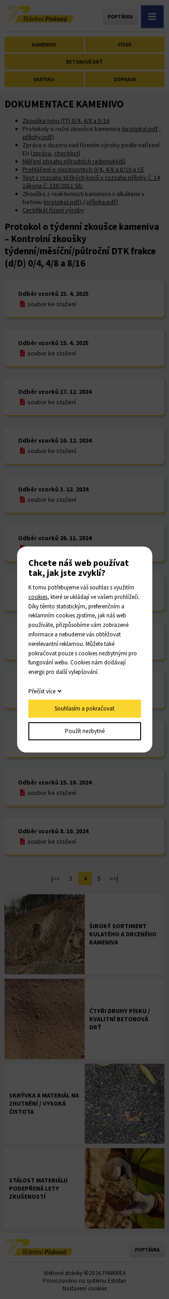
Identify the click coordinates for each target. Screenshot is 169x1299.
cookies (37, 597)
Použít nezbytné (85, 731)
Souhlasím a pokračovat (84, 708)
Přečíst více (41, 691)
